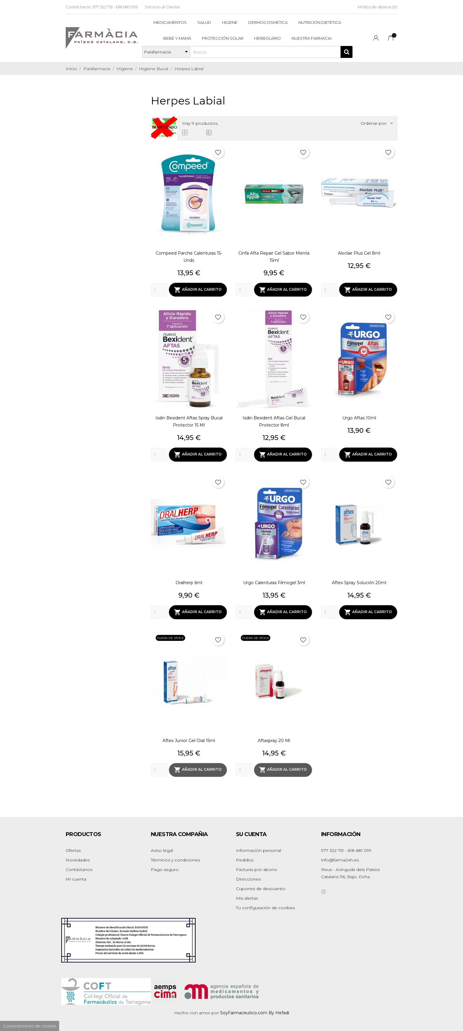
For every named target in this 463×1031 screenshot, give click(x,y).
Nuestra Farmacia (312, 38)
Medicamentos (170, 22)
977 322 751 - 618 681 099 (115, 6)
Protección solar (222, 38)
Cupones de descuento (260, 887)
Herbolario (267, 38)
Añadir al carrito (198, 289)
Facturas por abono (256, 867)
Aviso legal (162, 848)
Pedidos (244, 858)
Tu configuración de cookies (265, 906)
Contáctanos (78, 6)
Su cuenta (251, 832)
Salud (204, 22)
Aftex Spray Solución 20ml (359, 582)
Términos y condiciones (175, 858)
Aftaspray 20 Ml (274, 739)
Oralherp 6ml (189, 582)
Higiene (229, 22)
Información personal (258, 848)
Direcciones (248, 877)
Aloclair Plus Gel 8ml (359, 253)
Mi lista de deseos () (377, 6)
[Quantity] (159, 289)
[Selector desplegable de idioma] (376, 39)
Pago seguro (165, 867)
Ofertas (73, 848)
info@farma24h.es (340, 858)
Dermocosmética (268, 22)
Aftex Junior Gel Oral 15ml (188, 739)
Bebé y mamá (177, 38)
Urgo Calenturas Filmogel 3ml (274, 582)
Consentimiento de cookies (29, 1026)
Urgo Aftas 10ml (359, 417)
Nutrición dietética (319, 22)
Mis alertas (247, 896)
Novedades (78, 858)
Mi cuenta (76, 877)
